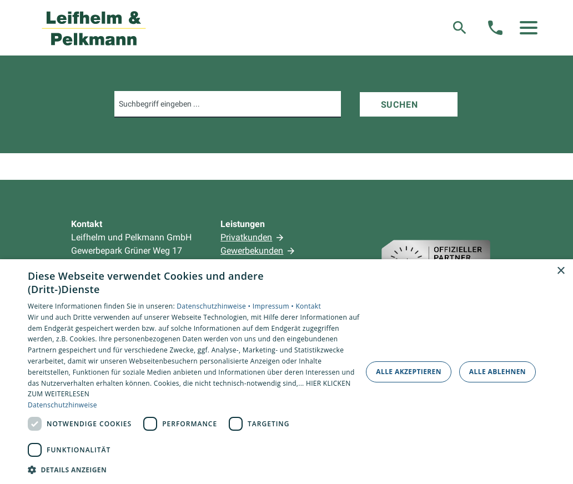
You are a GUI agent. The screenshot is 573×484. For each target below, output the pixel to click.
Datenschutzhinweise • (214, 306)
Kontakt (308, 306)
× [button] (560, 271)
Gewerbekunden (251, 250)
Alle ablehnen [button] (497, 371)
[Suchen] (409, 104)
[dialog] (286, 371)
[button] (528, 27)
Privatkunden (246, 237)
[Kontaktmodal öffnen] (495, 28)
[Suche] (460, 28)
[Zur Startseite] (94, 28)
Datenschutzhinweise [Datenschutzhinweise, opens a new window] (62, 405)
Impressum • (274, 306)
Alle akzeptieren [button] (408, 371)
